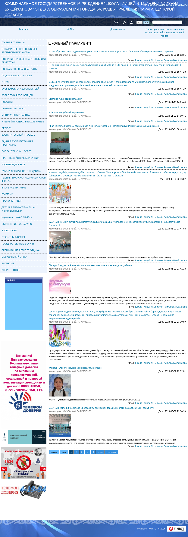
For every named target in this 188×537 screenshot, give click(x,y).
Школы (70, 29)
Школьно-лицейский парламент (65, 99)
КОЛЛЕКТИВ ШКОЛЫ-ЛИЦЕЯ (17, 95)
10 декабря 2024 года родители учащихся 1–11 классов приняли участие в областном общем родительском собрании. (111, 51)
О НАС (5, 82)
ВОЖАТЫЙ (7, 194)
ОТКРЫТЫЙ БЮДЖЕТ (13, 237)
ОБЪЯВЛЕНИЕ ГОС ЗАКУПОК (17, 224)
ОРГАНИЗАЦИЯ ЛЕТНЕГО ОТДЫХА (20, 250)
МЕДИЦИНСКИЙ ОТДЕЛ (14, 257)
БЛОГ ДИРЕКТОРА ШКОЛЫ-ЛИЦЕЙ (20, 88)
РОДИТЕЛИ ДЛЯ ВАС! (13, 164)
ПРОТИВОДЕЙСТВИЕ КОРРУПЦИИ (20, 158)
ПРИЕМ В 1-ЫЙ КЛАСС (14, 108)
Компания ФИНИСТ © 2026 (151, 528)
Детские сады (117, 29)
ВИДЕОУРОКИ (9, 230)
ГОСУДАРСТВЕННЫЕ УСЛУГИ (18, 243)
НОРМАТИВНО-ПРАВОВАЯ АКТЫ (19, 69)
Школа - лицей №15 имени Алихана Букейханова (161, 60)
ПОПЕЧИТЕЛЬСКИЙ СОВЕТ (16, 151)
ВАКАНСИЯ (8, 263)
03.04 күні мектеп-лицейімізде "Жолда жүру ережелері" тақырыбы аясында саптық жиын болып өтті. (102, 408)
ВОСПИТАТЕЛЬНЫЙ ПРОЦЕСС (18, 135)
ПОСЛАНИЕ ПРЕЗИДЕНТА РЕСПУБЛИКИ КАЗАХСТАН (24, 61)
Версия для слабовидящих (168, 4)
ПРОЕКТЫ (7, 128)
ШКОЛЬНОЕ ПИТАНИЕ (14, 187)
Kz (139, 22)
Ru (146, 22)
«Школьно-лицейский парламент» (66, 112)
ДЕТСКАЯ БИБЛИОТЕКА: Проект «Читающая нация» (19, 209)
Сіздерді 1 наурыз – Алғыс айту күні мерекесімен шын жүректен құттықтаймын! (90, 265)
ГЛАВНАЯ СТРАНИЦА (13, 42)
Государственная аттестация (17, 75)
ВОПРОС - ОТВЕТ (11, 270)
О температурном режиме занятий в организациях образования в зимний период (164, 32)
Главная (23, 29)
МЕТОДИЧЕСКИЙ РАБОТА (16, 115)
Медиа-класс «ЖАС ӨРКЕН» (17, 217)
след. (100, 452)
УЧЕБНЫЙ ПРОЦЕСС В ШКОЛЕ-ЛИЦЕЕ (23, 121)
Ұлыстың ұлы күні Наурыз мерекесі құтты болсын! (75, 368)
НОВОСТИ (7, 102)
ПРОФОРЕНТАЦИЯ (12, 201)
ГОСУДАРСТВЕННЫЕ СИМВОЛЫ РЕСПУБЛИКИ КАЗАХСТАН (19, 51)
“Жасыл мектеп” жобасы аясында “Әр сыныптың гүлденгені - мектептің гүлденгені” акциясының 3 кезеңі (104, 126)
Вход (116, 22)
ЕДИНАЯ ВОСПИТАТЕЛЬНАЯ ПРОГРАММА (17, 143)
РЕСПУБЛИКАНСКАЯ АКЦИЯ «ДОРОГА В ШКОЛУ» (24, 179)
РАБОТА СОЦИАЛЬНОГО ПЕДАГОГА (21, 171)
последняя (111, 452)
